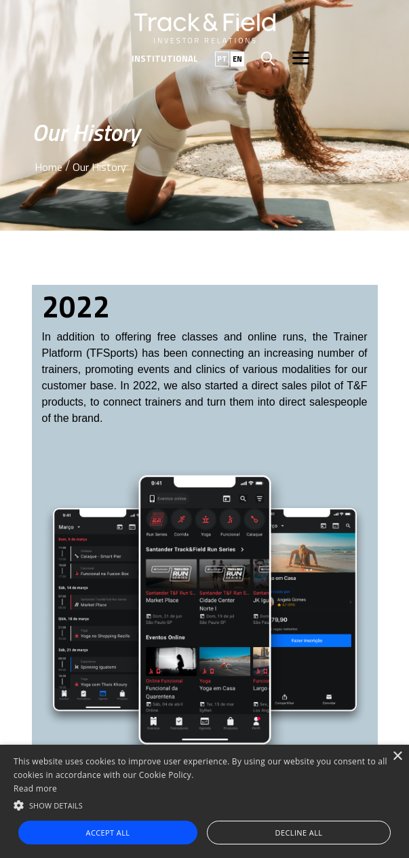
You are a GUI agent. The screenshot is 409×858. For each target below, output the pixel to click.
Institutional (165, 58)
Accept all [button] (108, 832)
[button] (204, 804)
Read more (35, 788)
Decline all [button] (299, 832)
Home (48, 167)
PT (222, 59)
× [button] (397, 757)
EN (237, 59)
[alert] (204, 801)
